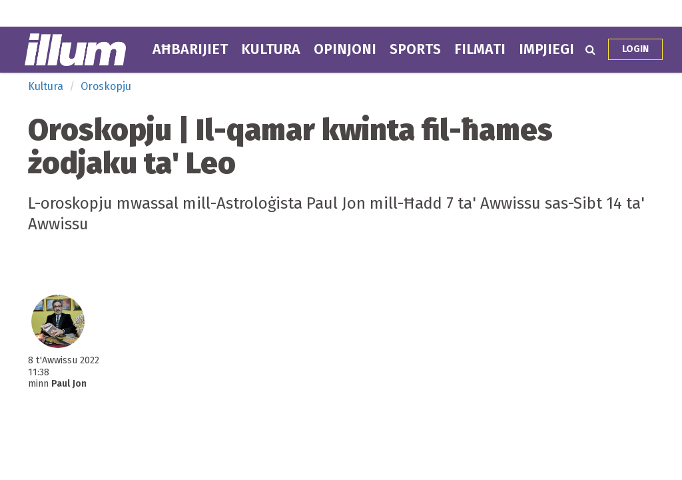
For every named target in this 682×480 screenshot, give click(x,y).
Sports (415, 49)
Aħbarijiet (190, 49)
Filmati (480, 49)
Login (635, 49)
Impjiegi (546, 49)
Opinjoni (345, 49)
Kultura (270, 49)
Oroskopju (106, 86)
